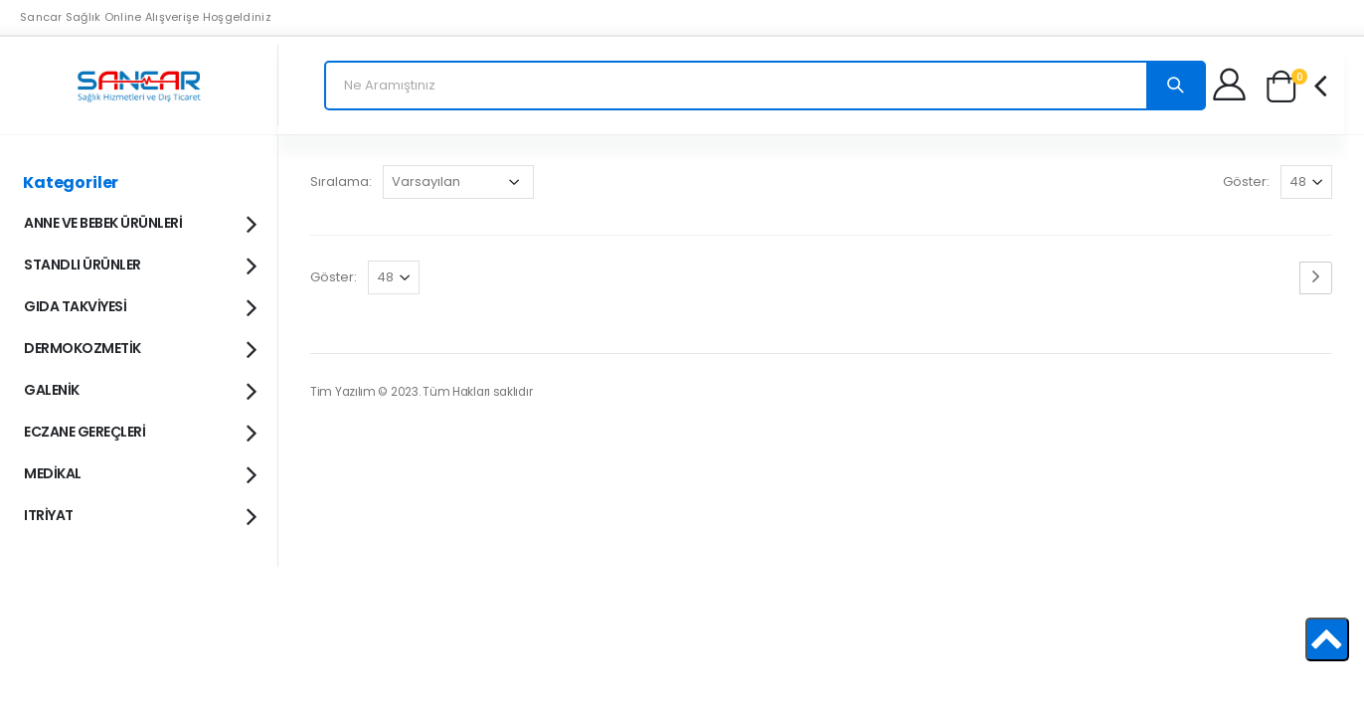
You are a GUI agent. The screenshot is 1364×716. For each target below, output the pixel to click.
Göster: (1246, 181)
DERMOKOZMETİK (139, 347)
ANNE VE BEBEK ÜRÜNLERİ (139, 222)
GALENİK (139, 389)
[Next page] (1315, 278)
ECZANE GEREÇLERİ (139, 431)
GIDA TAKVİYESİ (139, 305)
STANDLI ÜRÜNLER (139, 263)
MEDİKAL (139, 472)
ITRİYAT (139, 514)
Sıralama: (341, 181)
